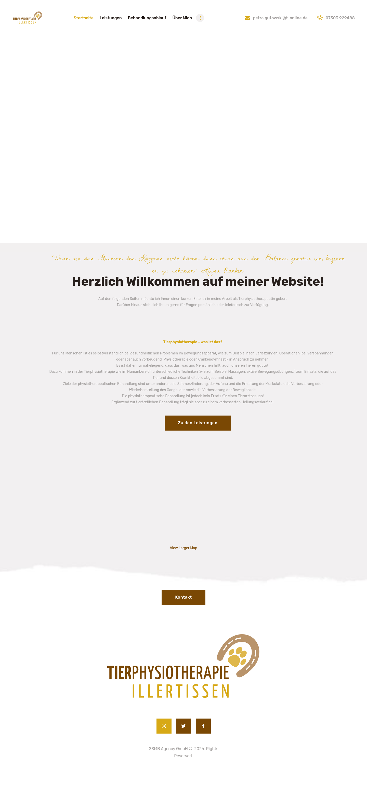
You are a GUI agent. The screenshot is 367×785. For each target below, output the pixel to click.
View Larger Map (183, 548)
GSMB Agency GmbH (168, 748)
